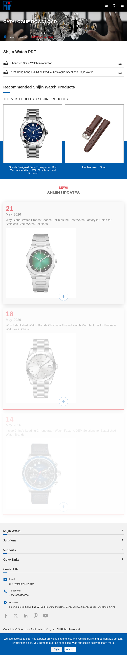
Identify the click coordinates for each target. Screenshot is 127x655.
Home (12, 37)
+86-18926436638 (19, 595)
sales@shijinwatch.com (21, 584)
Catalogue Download (43, 37)
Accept (70, 649)
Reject (56, 649)
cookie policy (90, 642)
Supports (23, 37)
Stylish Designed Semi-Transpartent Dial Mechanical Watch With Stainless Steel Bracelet (33, 170)
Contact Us (10, 569)
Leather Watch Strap (94, 167)
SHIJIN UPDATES (63, 192)
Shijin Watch (12, 531)
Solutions (9, 540)
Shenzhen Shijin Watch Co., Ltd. (37, 629)
